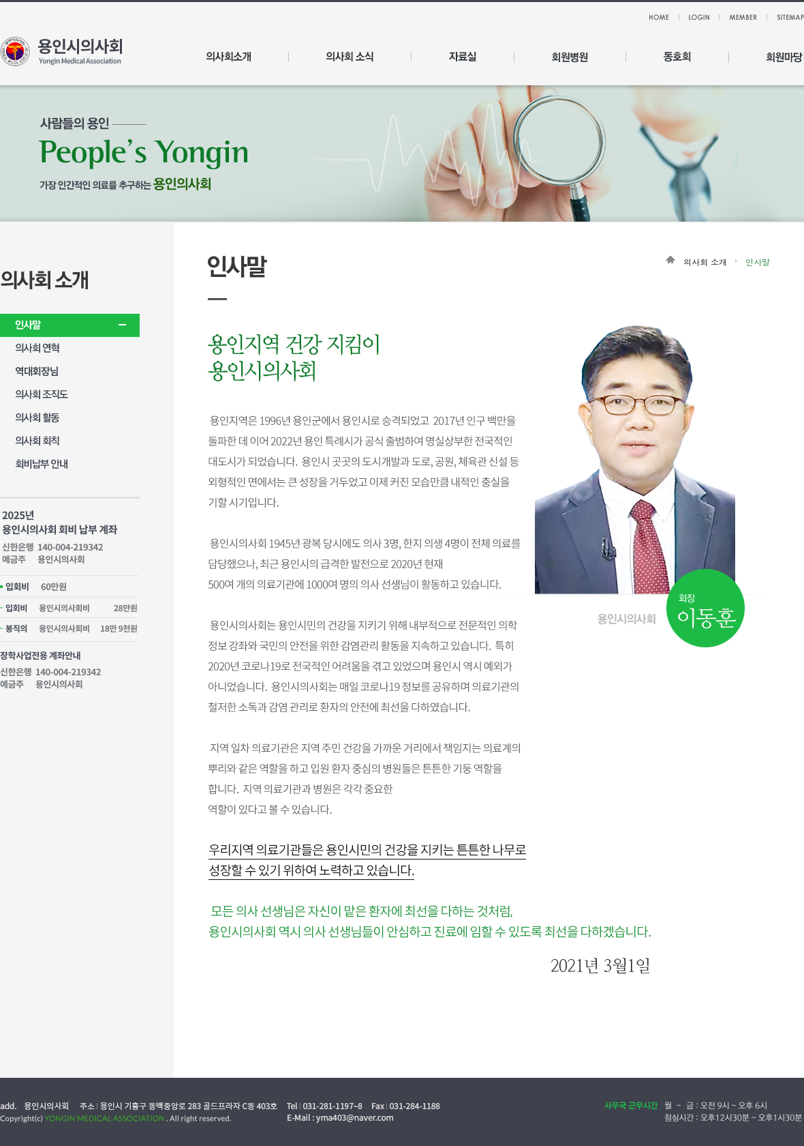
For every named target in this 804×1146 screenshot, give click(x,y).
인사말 (757, 261)
